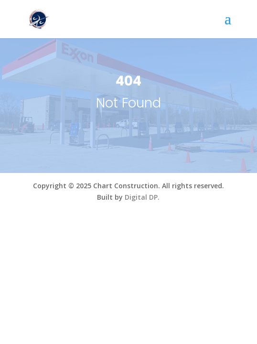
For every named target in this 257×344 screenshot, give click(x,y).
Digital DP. (142, 197)
